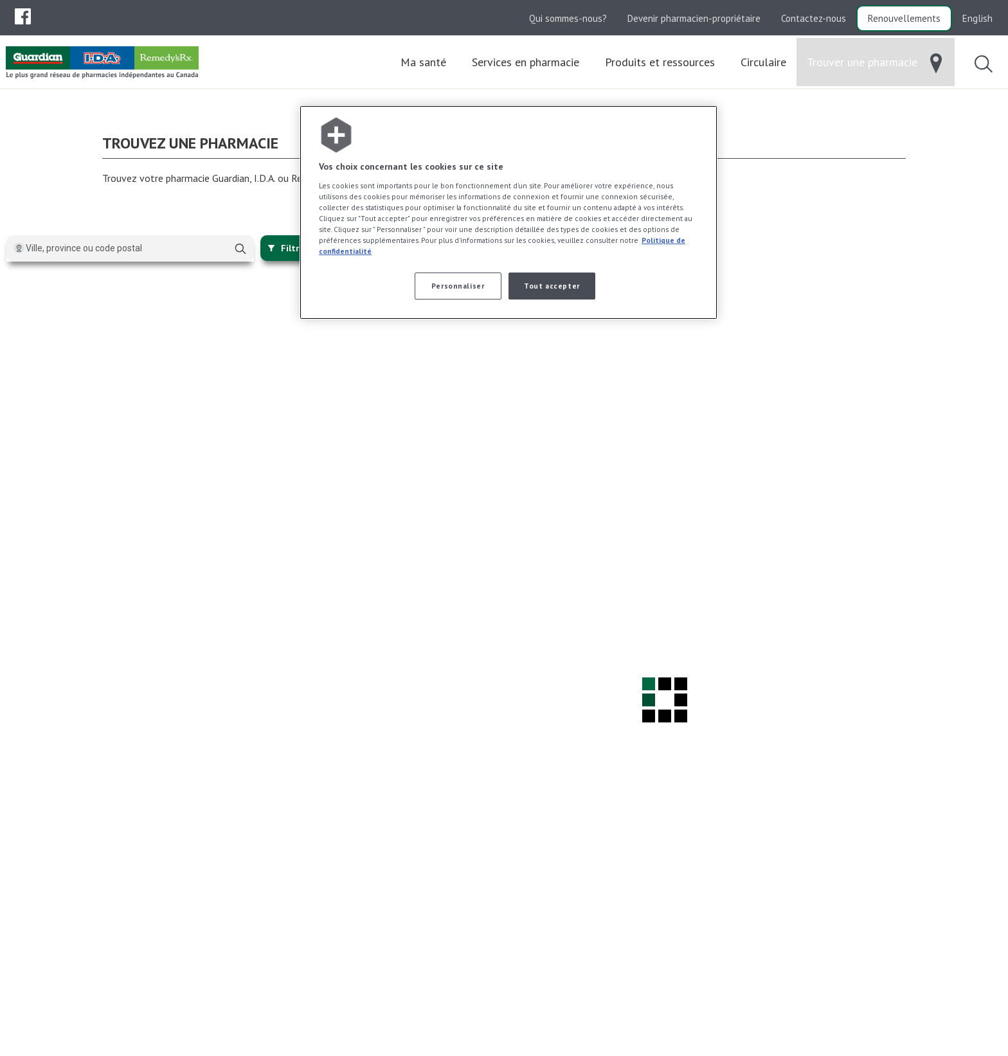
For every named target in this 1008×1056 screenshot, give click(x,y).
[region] (508, 212)
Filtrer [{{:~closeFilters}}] (287, 248)
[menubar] (22, 16)
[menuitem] (23, 16)
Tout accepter (551, 286)
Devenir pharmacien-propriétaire (693, 18)
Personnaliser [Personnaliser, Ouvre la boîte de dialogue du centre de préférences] (457, 286)
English (977, 18)
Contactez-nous (813, 18)
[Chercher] (240, 248)
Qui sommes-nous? (568, 18)
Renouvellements (904, 18)
